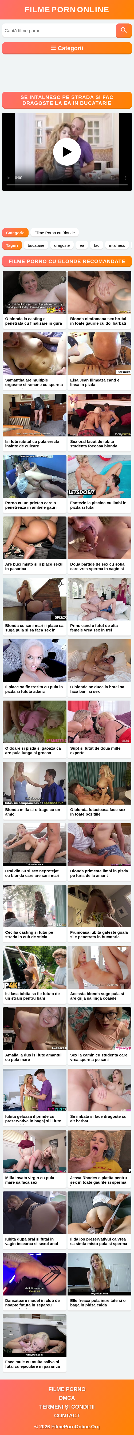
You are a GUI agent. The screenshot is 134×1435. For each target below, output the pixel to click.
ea (82, 245)
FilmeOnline (67, 9)
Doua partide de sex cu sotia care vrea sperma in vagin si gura (97, 568)
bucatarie (36, 245)
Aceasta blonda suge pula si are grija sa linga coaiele (97, 995)
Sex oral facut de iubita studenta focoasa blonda (93, 443)
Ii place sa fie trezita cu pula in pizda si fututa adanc (34, 689)
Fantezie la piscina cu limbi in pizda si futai (98, 505)
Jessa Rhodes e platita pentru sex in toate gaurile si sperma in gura (98, 1182)
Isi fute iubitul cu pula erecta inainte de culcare (32, 443)
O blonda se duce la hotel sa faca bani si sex (97, 689)
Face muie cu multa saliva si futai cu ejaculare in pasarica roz (32, 1366)
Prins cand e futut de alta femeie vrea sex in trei (94, 627)
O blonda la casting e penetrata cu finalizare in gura (33, 320)
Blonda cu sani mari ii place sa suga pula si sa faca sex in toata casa (34, 630)
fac (96, 245)
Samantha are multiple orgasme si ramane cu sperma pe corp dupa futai (34, 384)
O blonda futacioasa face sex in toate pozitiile (97, 811)
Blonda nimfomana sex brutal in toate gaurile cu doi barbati (98, 320)
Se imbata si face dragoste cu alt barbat (98, 1118)
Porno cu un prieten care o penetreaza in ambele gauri (31, 505)
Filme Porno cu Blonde (54, 232)
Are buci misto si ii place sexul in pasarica (34, 566)
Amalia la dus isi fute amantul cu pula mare (33, 1057)
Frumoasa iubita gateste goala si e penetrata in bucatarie (99, 934)
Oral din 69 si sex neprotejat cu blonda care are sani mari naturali (32, 875)
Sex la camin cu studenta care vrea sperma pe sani (98, 1057)
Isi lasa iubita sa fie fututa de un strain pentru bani (32, 995)
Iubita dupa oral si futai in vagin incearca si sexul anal (31, 1241)
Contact (67, 1415)
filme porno (67, 1389)
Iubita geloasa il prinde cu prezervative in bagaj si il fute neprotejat (33, 1121)
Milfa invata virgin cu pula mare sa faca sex (29, 1179)
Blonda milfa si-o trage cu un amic (32, 811)
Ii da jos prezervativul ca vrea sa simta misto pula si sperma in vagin (98, 1243)
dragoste (62, 245)
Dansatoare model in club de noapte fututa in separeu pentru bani (32, 1305)
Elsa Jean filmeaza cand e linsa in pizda (94, 382)
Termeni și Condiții (67, 1407)
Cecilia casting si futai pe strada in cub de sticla (29, 934)
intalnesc (117, 245)
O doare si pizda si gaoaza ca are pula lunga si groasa (33, 750)
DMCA (67, 1398)
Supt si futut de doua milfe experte (95, 750)
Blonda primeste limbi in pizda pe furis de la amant (99, 873)
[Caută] (124, 30)
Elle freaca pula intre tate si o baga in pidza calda (98, 1302)
